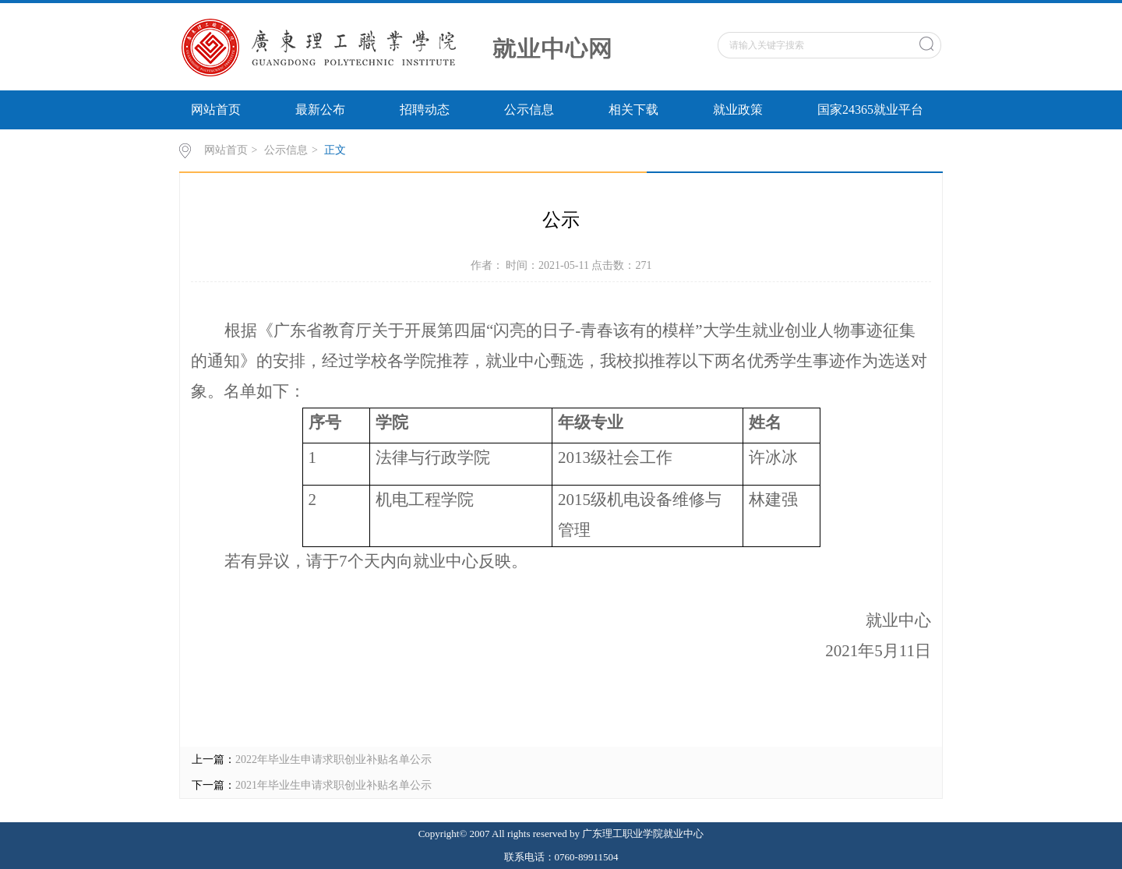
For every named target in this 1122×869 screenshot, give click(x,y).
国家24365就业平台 (870, 109)
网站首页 (216, 109)
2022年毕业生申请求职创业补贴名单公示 (333, 759)
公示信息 (529, 109)
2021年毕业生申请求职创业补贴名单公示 (333, 785)
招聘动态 (425, 109)
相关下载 (633, 109)
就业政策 (738, 109)
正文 (335, 150)
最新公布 (320, 109)
